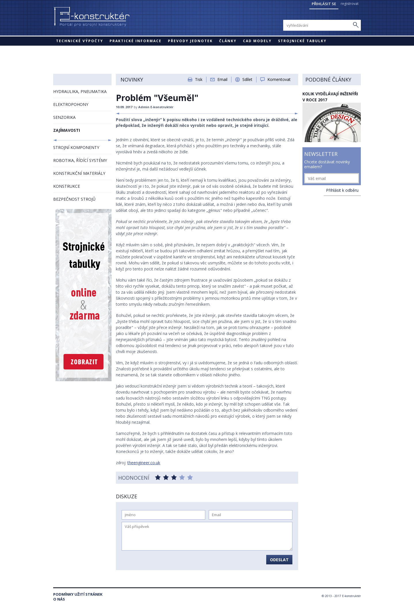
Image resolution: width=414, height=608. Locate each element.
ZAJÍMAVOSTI (66, 130)
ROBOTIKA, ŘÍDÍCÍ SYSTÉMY (80, 160)
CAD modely (257, 40)
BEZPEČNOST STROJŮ (74, 199)
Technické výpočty (79, 40)
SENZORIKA (64, 117)
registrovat (350, 3)
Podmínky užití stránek (77, 594)
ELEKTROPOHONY (70, 104)
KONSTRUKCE (66, 186)
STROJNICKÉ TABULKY (302, 40)
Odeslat (279, 559)
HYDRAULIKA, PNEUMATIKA (80, 91)
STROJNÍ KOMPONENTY (76, 147)
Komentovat (279, 79)
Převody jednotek (190, 40)
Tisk (198, 79)
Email (222, 79)
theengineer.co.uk (143, 462)
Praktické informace (136, 40)
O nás (59, 599)
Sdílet (247, 79)
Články (228, 40)
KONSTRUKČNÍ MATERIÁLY (79, 173)
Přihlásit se (324, 3)
